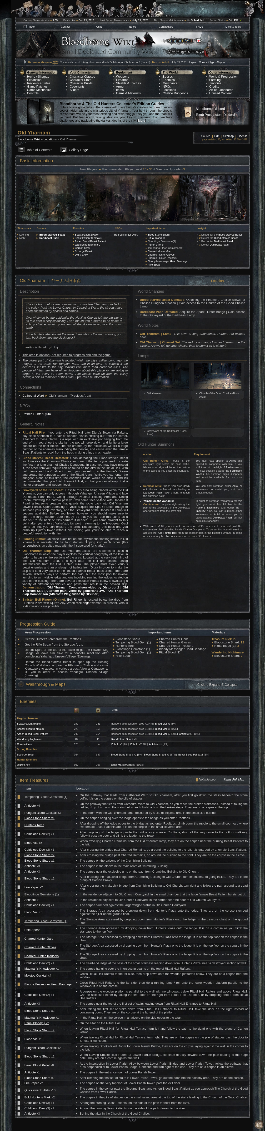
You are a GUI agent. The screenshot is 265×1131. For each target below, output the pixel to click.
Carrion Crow (82, 248)
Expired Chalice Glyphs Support (207, 62)
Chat (99, 26)
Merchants (170, 83)
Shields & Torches (128, 83)
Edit (216, 136)
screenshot (30, 545)
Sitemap (43, 76)
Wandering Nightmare (87, 244)
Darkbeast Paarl (49, 238)
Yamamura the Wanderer (158, 500)
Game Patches (37, 86)
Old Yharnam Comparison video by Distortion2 (83, 587)
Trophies (215, 83)
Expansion (34, 80)
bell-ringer (84, 603)
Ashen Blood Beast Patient (90, 241)
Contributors (166, 26)
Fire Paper (31, 887)
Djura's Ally (81, 254)
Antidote (184, 733)
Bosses (168, 76)
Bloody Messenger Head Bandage (168, 261)
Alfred (232, 460)
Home (31, 76)
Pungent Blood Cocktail (40, 813)
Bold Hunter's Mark (37, 1097)
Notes (132, 26)
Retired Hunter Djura (126, 234)
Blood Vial (161, 723)
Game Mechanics (39, 90)
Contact (65, 26)
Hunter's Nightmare (207, 507)
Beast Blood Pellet (189, 754)
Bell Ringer (75, 599)
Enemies (169, 80)
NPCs (167, 86)
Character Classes (82, 76)
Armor (120, 86)
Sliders (74, 90)
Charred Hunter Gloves (161, 254)
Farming (215, 80)
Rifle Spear (154, 264)
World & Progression (223, 76)
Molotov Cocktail (35, 975)
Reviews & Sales (38, 83)
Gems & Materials (128, 93)
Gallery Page (78, 150)
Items (120, 90)
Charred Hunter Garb (160, 251)
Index (32, 26)
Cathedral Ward (33, 395)
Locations (169, 90)
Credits (214, 86)
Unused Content (220, 93)
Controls (33, 93)
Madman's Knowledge (39, 968)
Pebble (115, 744)
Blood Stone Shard (159, 234)
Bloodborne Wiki (29, 139)
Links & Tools (233, 26)
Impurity (200, 510)
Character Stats (80, 80)
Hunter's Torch (156, 244)
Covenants (77, 86)
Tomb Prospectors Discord (215, 115)
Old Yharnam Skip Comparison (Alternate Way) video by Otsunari (75, 592)
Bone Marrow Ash (121, 764)
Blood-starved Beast (52, 234)
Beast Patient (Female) (88, 238)
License (242, 136)
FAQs (199, 26)
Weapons (122, 76)
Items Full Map (234, 779)
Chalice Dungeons (175, 93)
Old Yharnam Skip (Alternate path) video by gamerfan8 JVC (75, 589)
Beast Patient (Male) (87, 234)
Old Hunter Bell (167, 532)
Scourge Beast (83, 251)
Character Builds (81, 83)
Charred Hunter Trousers (162, 258)
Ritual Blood (155, 238)
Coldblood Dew (34, 834)
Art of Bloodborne (221, 90)
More (141, 120)
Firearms (122, 80)
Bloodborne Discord (210, 109)
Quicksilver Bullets (37, 1090)
